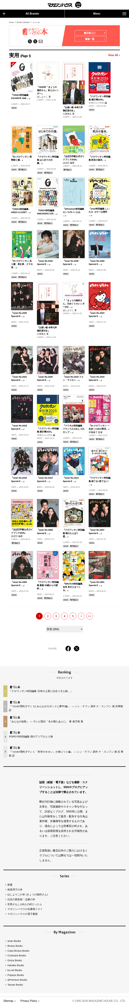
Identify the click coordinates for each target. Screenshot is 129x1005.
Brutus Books (15, 945)
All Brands (21, 14)
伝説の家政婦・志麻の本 (21, 899)
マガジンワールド (64, 5)
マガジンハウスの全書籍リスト (25, 909)
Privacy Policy (28, 1000)
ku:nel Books (14, 970)
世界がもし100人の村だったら (24, 904)
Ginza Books (14, 960)
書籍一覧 (95, 39)
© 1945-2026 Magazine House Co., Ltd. (99, 1000)
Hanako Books (15, 965)
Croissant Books (16, 955)
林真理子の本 (15, 889)
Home (11, 22)
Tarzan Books (15, 984)
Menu (109, 14)
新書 (9, 884)
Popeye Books (15, 975)
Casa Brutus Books (18, 950)
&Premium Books (17, 979)
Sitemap (8, 1000)
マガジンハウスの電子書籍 (22, 913)
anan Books (14, 940)
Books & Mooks (23, 22)
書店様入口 (94, 33)
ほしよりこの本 (27, 894)
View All (114, 55)
